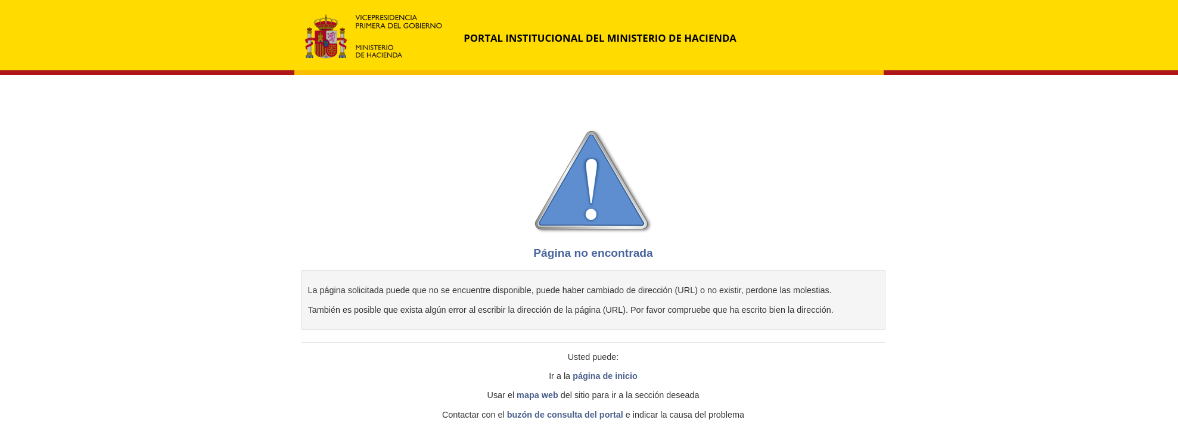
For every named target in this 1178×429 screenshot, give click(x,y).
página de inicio (605, 376)
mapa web (537, 395)
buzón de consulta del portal (565, 414)
